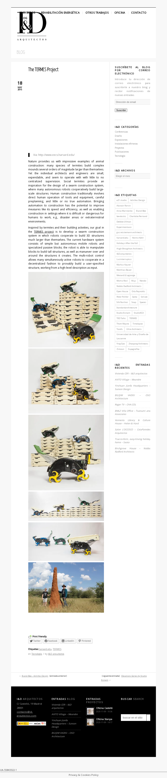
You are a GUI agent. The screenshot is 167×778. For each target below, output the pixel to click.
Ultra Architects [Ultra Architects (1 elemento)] (134, 329)
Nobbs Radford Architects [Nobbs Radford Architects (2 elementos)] (129, 286)
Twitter (14, 3)
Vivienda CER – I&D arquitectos (131, 373)
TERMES (57, 649)
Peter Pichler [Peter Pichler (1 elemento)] (123, 296)
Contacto (138, 13)
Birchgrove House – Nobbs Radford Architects (132, 450)
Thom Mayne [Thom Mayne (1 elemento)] (123, 323)
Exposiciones (121, 139)
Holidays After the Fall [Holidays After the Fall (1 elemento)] (127, 243)
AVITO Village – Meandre (128, 379)
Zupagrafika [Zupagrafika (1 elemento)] (133, 349)
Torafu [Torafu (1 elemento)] (120, 329)
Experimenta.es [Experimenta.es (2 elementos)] (124, 227)
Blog (23, 18)
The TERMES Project (43, 70)
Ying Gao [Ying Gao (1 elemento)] (121, 343)
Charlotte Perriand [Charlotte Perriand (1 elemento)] (138, 216)
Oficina (119, 13)
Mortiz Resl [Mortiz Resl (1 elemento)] (122, 280)
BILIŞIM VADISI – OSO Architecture (63, 734)
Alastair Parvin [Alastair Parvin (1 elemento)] (124, 205)
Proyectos (27, 13)
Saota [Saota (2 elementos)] (134, 296)
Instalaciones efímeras (126, 143)
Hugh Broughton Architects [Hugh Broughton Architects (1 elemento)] (130, 248)
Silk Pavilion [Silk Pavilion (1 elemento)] (122, 302)
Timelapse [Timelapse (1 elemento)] (138, 323)
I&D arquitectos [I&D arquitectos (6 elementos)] (124, 253)
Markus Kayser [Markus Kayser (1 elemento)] (124, 264)
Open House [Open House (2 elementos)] (122, 291)
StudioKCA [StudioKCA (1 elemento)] (139, 312)
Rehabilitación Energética (60, 13)
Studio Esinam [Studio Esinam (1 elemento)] (123, 312)
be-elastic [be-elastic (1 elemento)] (121, 216)
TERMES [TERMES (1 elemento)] (133, 318)
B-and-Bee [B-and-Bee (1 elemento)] (141, 210)
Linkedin (29, 3)
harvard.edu (45, 649)
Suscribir (121, 110)
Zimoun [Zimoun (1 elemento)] (120, 349)
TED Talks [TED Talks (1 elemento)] (121, 318)
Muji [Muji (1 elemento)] (133, 280)
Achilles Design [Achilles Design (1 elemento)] (137, 200)
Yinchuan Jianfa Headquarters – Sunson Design (64, 723)
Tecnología (37, 653)
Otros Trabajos (97, 13)
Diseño (118, 135)
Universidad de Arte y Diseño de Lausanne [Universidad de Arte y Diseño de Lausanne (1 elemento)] (132, 336)
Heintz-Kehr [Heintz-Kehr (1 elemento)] (138, 237)
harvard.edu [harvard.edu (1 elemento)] (122, 237)
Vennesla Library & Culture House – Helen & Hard (132, 422)
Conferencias (121, 131)
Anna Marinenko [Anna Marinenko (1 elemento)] (124, 210)
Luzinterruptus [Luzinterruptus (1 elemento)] (124, 259)
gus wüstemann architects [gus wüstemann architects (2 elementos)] (129, 232)
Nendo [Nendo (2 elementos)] (143, 280)
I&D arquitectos (56, 653)
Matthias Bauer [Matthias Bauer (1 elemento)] (124, 269)
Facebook (22, 3)
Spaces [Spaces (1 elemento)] (143, 302)
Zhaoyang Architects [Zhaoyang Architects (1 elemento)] (138, 343)
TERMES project (44, 232)
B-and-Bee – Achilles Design (35, 675)
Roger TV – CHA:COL (126, 404)
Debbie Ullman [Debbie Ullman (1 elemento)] (124, 221)
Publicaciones (122, 151)
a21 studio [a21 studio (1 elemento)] (122, 200)
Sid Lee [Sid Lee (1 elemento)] (144, 296)
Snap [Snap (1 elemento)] (134, 302)
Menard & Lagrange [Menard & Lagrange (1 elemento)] (126, 275)
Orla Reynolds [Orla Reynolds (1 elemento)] (138, 291)
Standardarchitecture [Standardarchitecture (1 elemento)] (127, 307)
